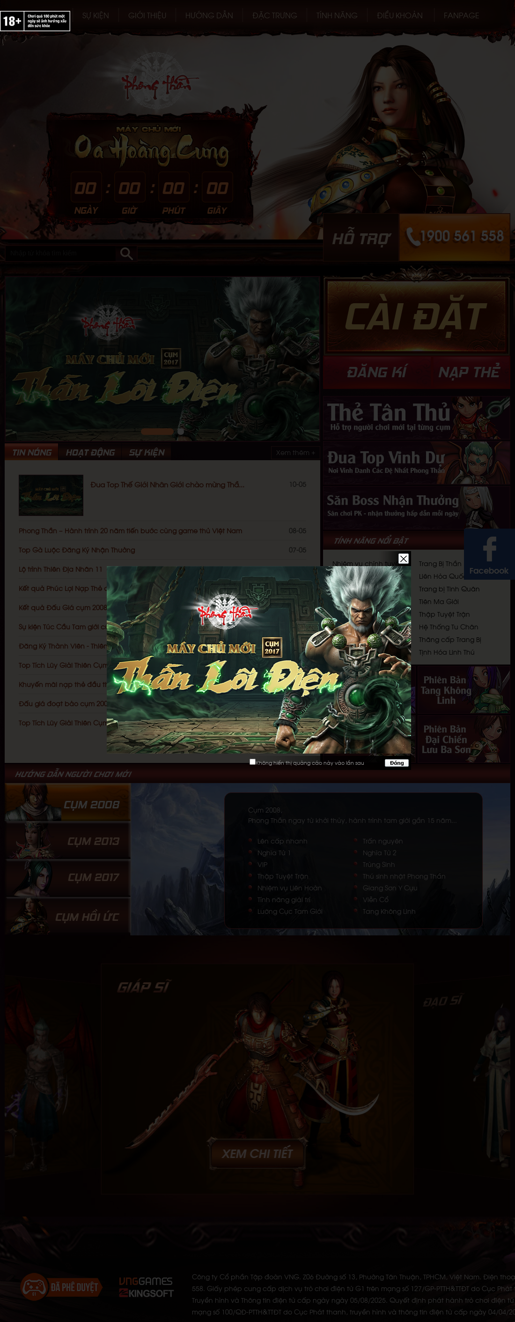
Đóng (397, 763)
